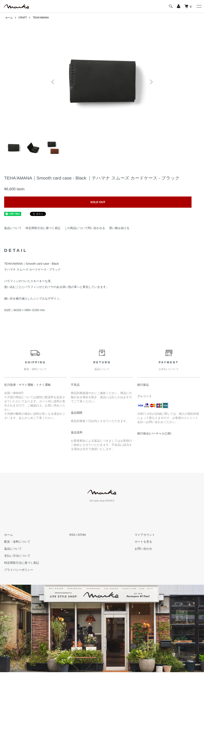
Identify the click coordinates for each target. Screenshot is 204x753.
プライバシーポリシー (18, 569)
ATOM (82, 534)
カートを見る (143, 541)
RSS (72, 534)
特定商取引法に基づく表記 (43, 228)
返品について (13, 228)
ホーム (9, 17)
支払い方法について (17, 555)
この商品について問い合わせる (84, 228)
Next (151, 82)
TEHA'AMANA (41, 17)
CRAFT (22, 17)
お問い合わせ (143, 548)
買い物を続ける (119, 228)
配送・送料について (17, 541)
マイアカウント (145, 534)
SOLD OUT (97, 202)
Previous (53, 82)
